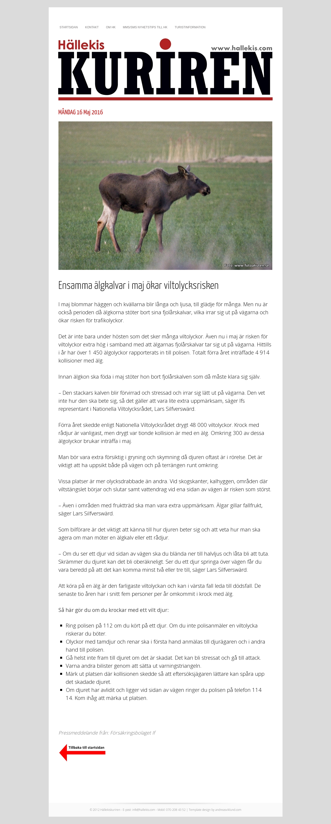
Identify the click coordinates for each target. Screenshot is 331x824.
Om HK (110, 27)
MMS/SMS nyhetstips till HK (145, 27)
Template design (200, 810)
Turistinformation (190, 27)
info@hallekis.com (143, 810)
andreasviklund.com (228, 810)
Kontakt (92, 27)
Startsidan (69, 27)
